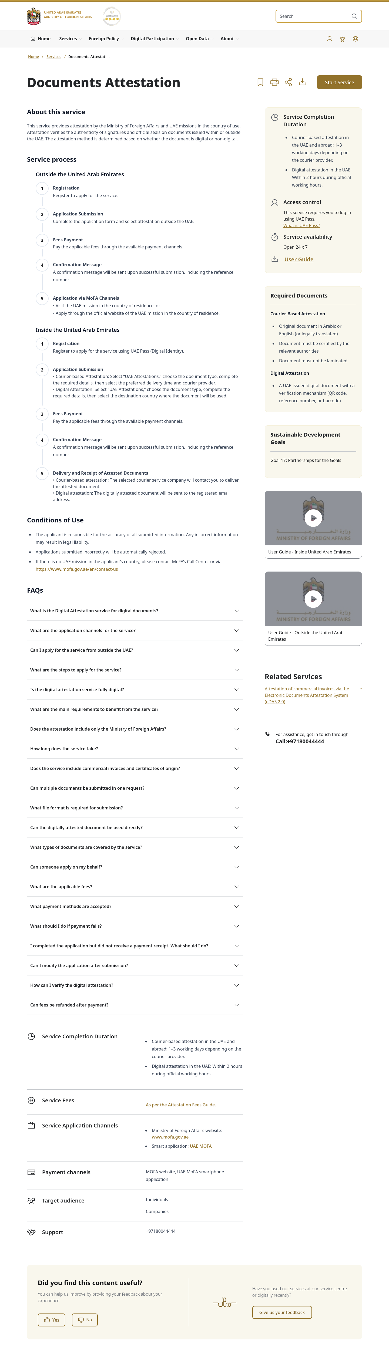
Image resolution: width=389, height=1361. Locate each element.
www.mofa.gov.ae (170, 1137)
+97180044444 (305, 741)
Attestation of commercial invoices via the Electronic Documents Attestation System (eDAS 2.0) (313, 695)
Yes (51, 1320)
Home (33, 56)
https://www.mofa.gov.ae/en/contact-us (77, 569)
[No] (85, 1319)
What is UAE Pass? (301, 225)
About (227, 39)
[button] (260, 82)
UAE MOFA (201, 1146)
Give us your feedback (282, 1312)
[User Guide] (302, 82)
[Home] (40, 39)
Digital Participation (152, 39)
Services (68, 39)
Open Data (197, 39)
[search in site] (313, 16)
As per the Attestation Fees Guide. (181, 1105)
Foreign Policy (104, 39)
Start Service (339, 82)
